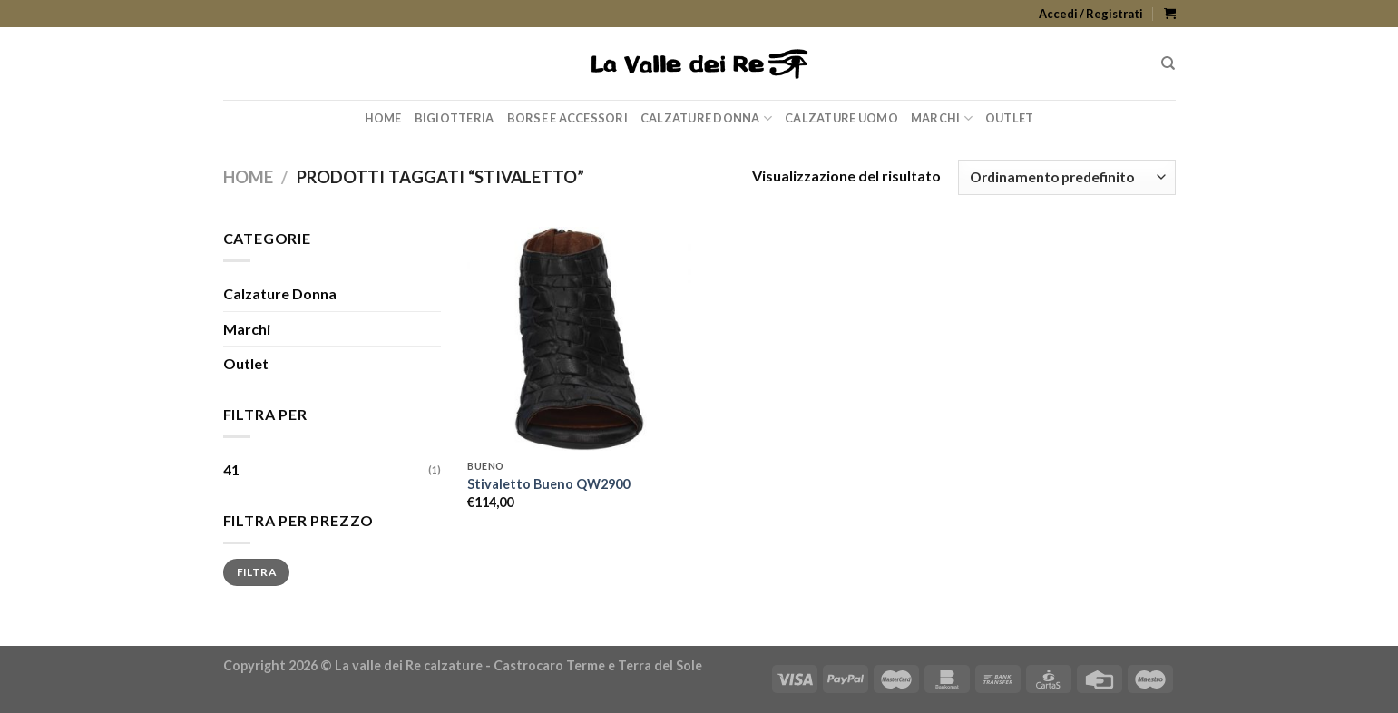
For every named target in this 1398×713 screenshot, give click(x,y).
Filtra (256, 572)
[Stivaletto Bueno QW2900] (579, 339)
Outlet (1009, 118)
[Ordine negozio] (1066, 177)
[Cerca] (1168, 63)
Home (383, 118)
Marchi (942, 118)
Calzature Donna (706, 118)
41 (231, 469)
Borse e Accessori (567, 118)
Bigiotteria (454, 118)
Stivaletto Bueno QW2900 (548, 484)
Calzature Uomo (841, 118)
